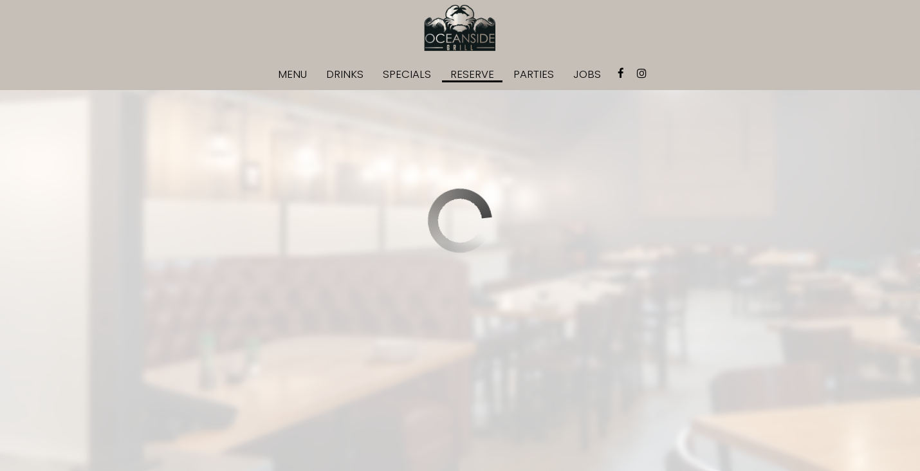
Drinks (344, 74)
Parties (533, 74)
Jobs (587, 74)
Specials (407, 74)
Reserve (472, 74)
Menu (292, 74)
